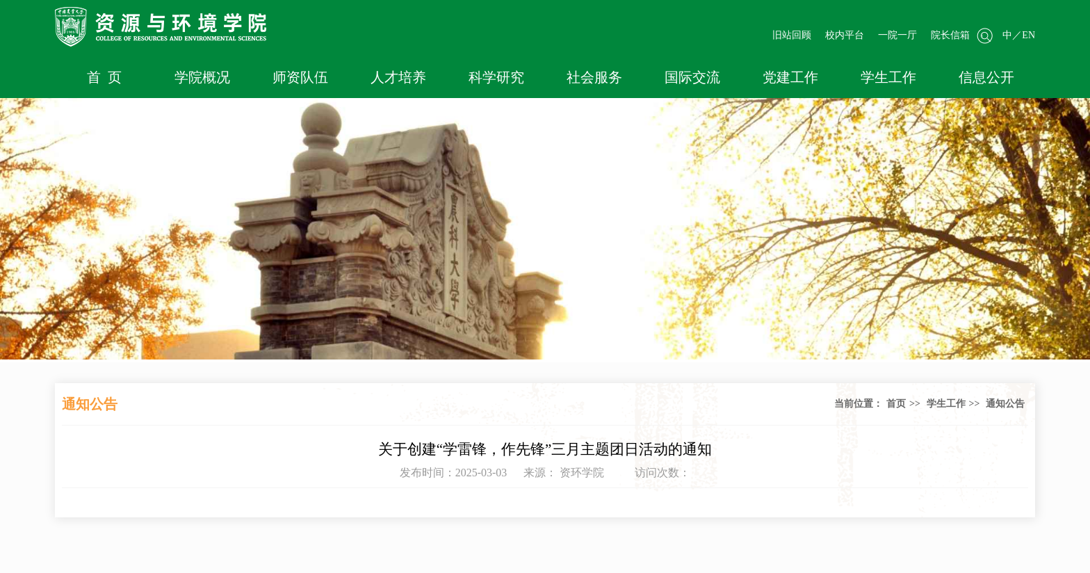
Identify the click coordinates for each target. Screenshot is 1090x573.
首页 (896, 403)
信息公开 (986, 77)
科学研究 (496, 77)
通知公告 (1005, 403)
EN (1028, 35)
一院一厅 (897, 35)
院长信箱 (950, 35)
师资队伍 (300, 77)
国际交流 (692, 77)
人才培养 (398, 77)
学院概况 (202, 77)
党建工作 (790, 77)
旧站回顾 (791, 35)
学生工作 (888, 77)
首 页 (104, 77)
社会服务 (594, 77)
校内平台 (844, 35)
